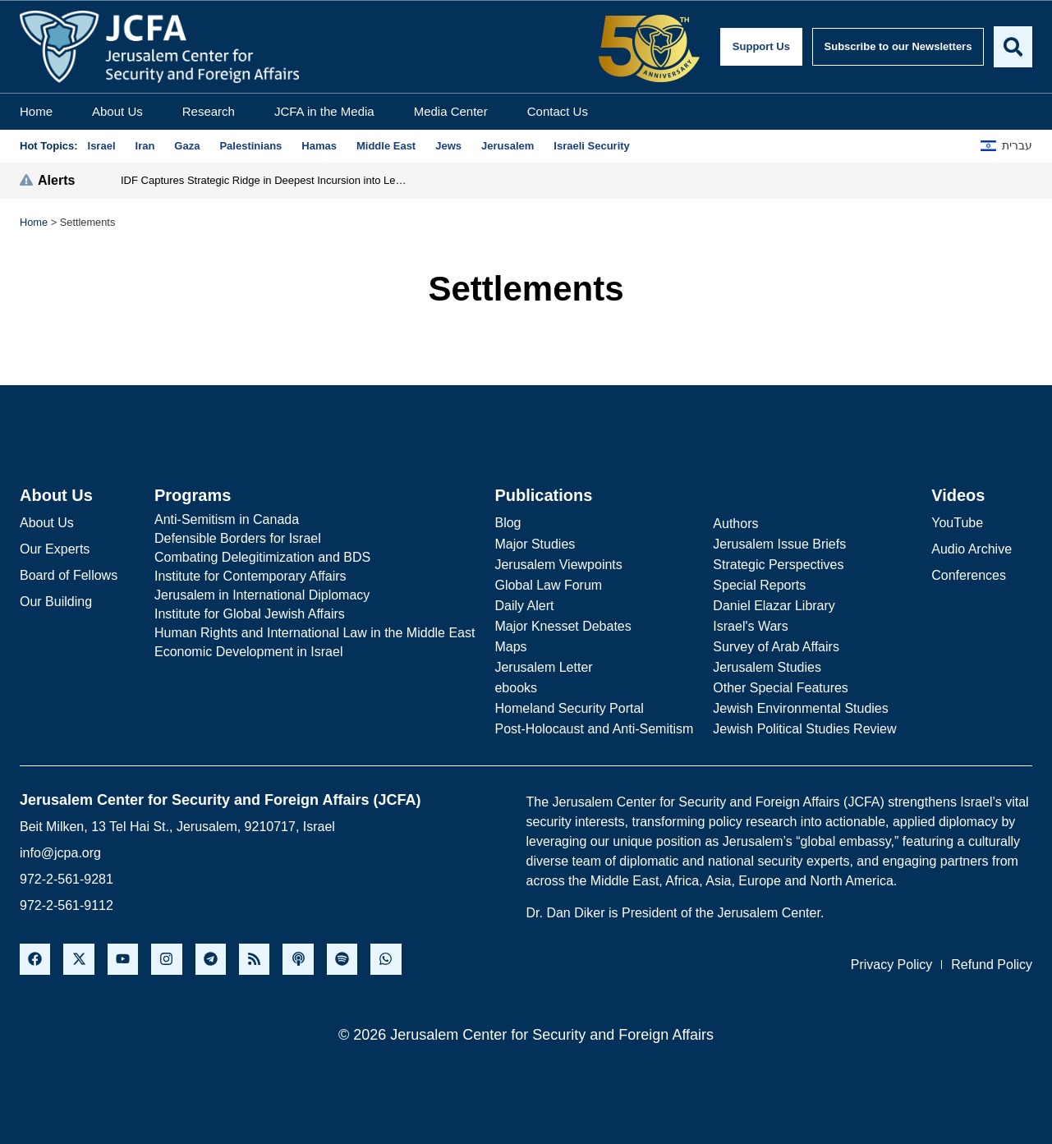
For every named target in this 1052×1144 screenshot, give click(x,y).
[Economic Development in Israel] (314, 652)
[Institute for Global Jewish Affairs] (314, 614)
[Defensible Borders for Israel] (314, 538)
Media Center (451, 111)
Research (208, 111)
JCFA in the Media (324, 111)
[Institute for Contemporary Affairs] (314, 576)
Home (36, 111)
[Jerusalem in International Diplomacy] (314, 595)
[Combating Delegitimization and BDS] (314, 557)
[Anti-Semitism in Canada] (314, 519)
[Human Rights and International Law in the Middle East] (314, 633)
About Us (117, 111)
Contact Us (557, 111)
